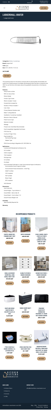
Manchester (29, 2)
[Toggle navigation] (4, 8)
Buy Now (7, 75)
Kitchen (11, 61)
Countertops (16, 61)
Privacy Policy (39, 407)
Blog (32, 405)
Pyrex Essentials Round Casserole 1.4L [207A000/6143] (9, 348)
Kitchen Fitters (8, 388)
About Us (7, 391)
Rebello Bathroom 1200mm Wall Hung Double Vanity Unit (9, 275)
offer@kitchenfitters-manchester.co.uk (36, 388)
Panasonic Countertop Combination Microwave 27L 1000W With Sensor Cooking (41, 311)
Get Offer (43, 8)
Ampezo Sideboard (25, 234)
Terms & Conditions (43, 405)
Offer (6, 396)
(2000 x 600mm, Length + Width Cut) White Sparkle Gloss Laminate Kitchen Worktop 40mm (41, 237)
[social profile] (9, 2)
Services (7, 393)
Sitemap (46, 407)
